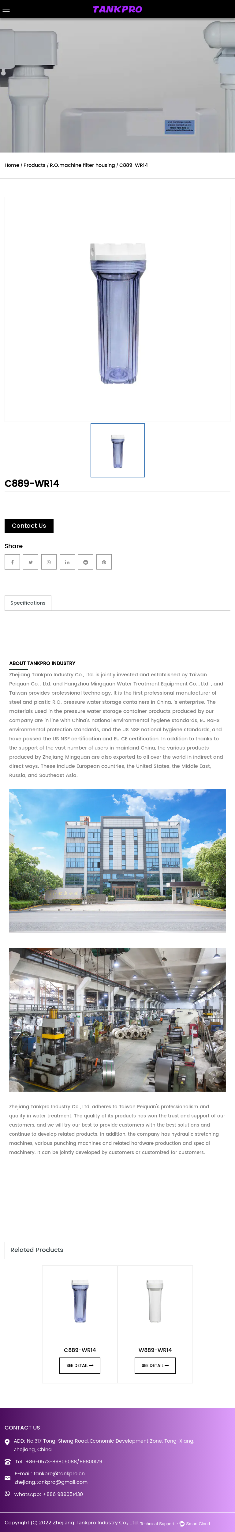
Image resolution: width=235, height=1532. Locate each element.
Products (35, 165)
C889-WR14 (80, 1350)
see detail (80, 1365)
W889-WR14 (155, 1350)
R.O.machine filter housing (82, 165)
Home (12, 165)
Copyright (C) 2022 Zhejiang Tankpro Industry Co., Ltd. (72, 1523)
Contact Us (29, 526)
